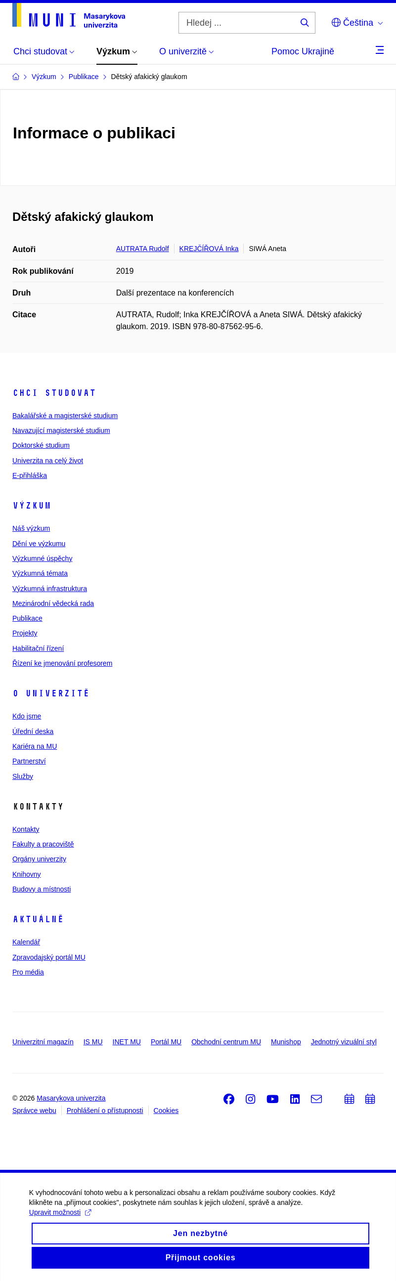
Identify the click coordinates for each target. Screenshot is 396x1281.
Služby (22, 776)
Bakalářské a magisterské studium (65, 416)
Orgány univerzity (39, 859)
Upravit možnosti (60, 1226)
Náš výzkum (31, 528)
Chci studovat (54, 392)
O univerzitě (50, 693)
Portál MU (166, 1042)
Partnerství (29, 761)
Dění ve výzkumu (38, 544)
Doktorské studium (41, 445)
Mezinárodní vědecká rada (53, 603)
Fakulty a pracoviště (43, 844)
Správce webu (34, 1110)
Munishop (286, 1042)
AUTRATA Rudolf (142, 249)
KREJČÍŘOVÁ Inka (209, 249)
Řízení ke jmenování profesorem (62, 663)
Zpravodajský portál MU (49, 957)
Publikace (27, 618)
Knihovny (26, 874)
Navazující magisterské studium (61, 430)
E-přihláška (29, 475)
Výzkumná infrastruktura (49, 589)
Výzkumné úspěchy (42, 558)
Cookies (166, 1110)
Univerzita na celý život (47, 461)
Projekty (25, 633)
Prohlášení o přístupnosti (105, 1110)
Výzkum (31, 505)
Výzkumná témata (40, 573)
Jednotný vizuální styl (344, 1042)
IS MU (93, 1042)
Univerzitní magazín (43, 1042)
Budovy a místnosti (41, 889)
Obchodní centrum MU (226, 1042)
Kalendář (26, 942)
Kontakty (25, 829)
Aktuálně (38, 919)
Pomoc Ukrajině (302, 51)
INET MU (127, 1042)
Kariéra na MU (34, 746)
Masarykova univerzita (71, 1098)
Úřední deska (32, 731)
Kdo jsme (26, 716)
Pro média (28, 972)
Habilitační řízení (38, 648)
